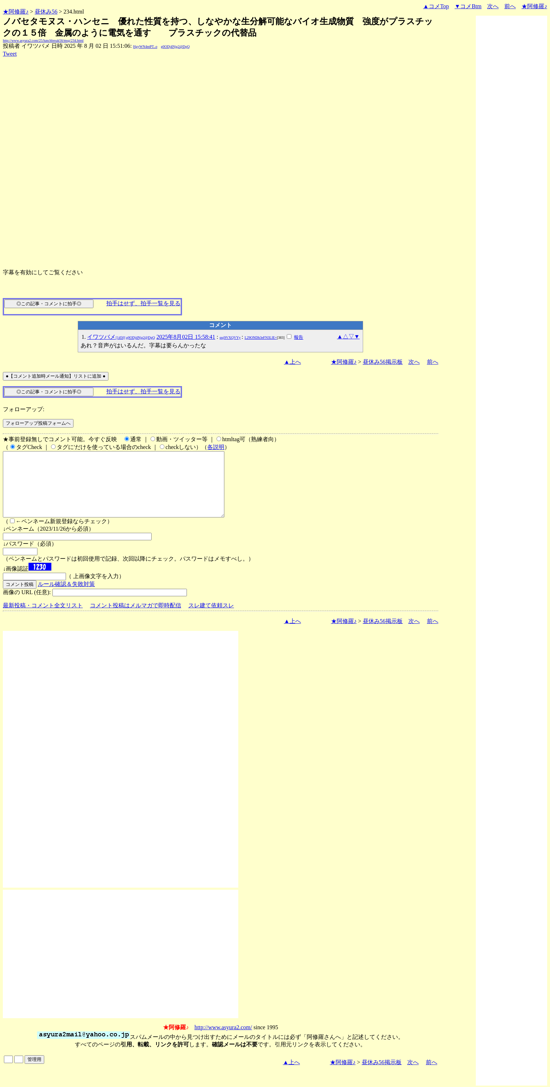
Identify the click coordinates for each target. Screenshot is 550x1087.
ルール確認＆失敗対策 (66, 597)
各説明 (215, 447)
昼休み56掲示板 (383, 362)
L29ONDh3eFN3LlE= (261, 338)
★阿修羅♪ (16, 12)
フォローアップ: (23, 409)
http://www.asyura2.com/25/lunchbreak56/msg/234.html (43, 40)
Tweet (10, 54)
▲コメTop (436, 6)
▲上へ (292, 362)
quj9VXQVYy (230, 338)
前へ (510, 6)
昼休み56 (46, 12)
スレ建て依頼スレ (211, 618)
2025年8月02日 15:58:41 (185, 337)
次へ (493, 6)
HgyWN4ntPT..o (145, 47)
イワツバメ (121, 337)
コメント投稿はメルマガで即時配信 (135, 618)
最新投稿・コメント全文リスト (43, 618)
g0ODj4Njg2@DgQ (175, 47)
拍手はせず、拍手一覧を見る (143, 303)
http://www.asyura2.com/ (223, 1040)
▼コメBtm (468, 6)
